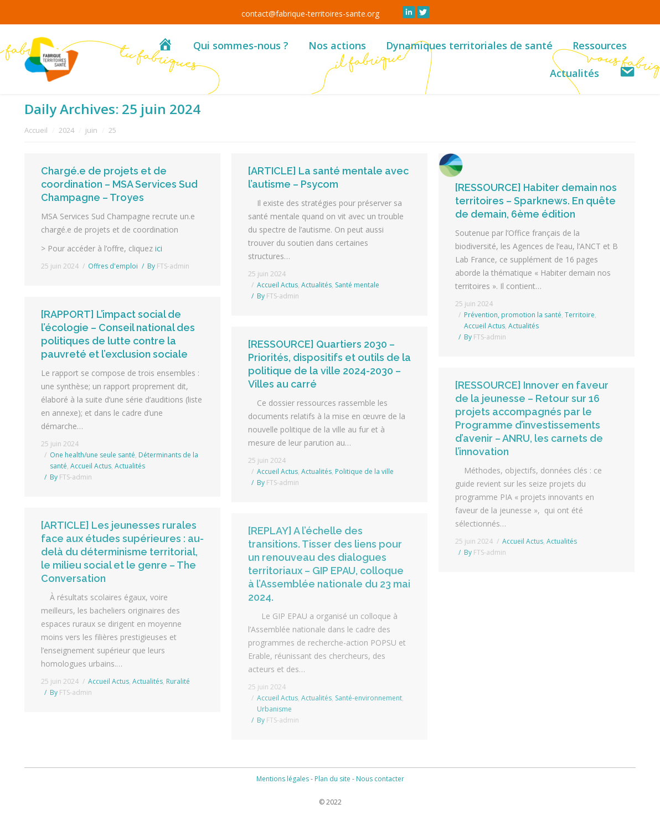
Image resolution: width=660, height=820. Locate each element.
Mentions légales (282, 778)
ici (159, 248)
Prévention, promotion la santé (512, 314)
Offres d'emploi (113, 266)
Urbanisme (274, 709)
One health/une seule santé (92, 455)
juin (91, 130)
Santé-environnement (368, 698)
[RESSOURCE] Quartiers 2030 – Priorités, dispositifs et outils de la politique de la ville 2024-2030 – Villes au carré (329, 364)
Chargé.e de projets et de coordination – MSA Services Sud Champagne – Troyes (119, 184)
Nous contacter (380, 778)
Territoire (580, 314)
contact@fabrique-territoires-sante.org (310, 13)
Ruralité (178, 681)
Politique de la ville (364, 471)
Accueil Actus (277, 285)
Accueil (36, 130)
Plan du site (332, 778)
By (168, 266)
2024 (66, 130)
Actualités (316, 285)
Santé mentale (357, 285)
